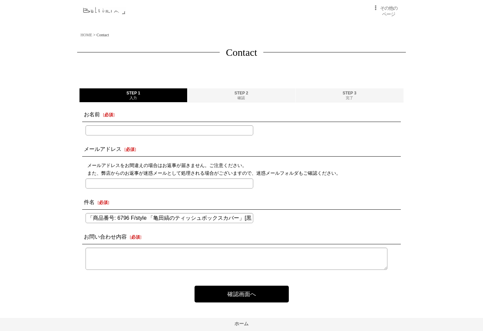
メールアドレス (102, 149)
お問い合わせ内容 (105, 237)
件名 (89, 202)
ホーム (241, 323)
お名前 (92, 114)
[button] (385, 11)
